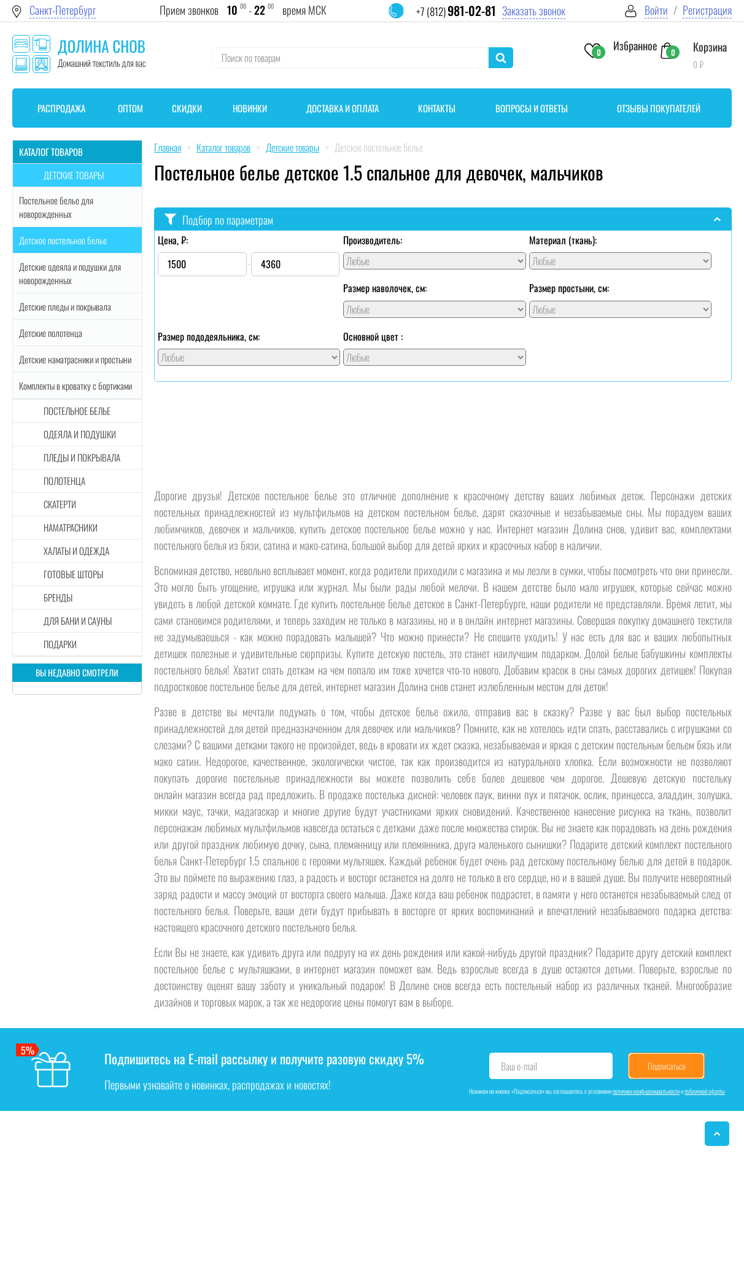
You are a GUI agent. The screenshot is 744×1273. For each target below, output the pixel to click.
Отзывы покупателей (658, 108)
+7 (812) (456, 11)
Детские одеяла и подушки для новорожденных (70, 273)
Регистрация (707, 10)
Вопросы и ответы (531, 108)
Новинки (250, 108)
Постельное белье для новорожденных (56, 206)
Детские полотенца (50, 332)
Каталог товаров (51, 151)
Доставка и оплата (342, 108)
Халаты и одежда (76, 550)
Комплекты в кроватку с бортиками (75, 385)
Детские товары (74, 175)
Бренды (58, 597)
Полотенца (64, 480)
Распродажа (61, 108)
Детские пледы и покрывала (65, 306)
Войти (656, 10)
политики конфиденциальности (646, 1091)
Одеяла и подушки (80, 434)
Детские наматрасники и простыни (75, 359)
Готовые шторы (73, 574)
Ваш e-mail (519, 1066)
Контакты (436, 108)
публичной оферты (704, 1091)
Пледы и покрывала (82, 457)
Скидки (187, 108)
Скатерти (60, 504)
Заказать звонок (533, 10)
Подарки (60, 644)
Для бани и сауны (78, 620)
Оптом (130, 108)
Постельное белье (77, 410)
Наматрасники (71, 527)
